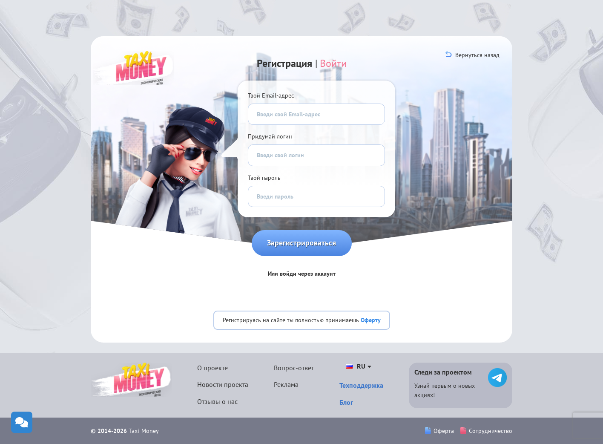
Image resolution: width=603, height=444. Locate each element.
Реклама (286, 384)
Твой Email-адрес (271, 95)
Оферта (439, 431)
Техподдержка (361, 385)
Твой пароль (264, 178)
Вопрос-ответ (294, 367)
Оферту (371, 320)
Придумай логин (270, 136)
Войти (333, 63)
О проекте (212, 367)
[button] (272, 291)
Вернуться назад (472, 55)
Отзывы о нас (217, 401)
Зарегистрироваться (301, 243)
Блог (346, 402)
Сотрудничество (486, 431)
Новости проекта (222, 384)
